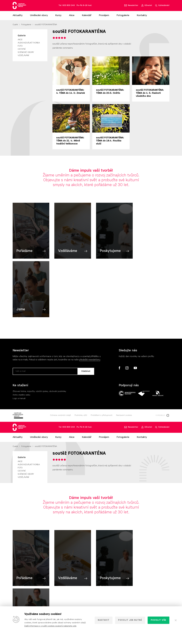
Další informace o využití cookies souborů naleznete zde (50, 626)
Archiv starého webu (21, 337)
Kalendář (86, 15)
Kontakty (142, 15)
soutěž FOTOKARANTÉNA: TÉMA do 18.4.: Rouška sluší (110, 141)
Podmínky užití (81, 358)
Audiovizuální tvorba (29, 43)
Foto (20, 46)
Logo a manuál (19, 341)
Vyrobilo (162, 358)
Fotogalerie (123, 15)
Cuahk (15, 25)
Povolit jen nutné (130, 620)
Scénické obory (26, 52)
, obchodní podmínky (57, 334)
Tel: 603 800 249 (67, 5)
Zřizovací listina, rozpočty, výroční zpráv (30, 334)
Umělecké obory (39, 15)
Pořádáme (24, 253)
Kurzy (58, 15)
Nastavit (103, 620)
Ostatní (21, 49)
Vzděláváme (65, 253)
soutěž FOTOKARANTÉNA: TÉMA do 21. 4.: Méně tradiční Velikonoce (70, 141)
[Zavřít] (176, 620)
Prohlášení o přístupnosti (101, 358)
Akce (71, 15)
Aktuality (17, 15)
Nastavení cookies (124, 358)
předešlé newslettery (89, 302)
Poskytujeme (106, 253)
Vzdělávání (23, 56)
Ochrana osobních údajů (60, 358)
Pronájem (104, 15)
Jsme (140, 253)
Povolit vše (158, 620)
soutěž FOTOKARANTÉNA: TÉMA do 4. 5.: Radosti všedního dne (150, 93)
